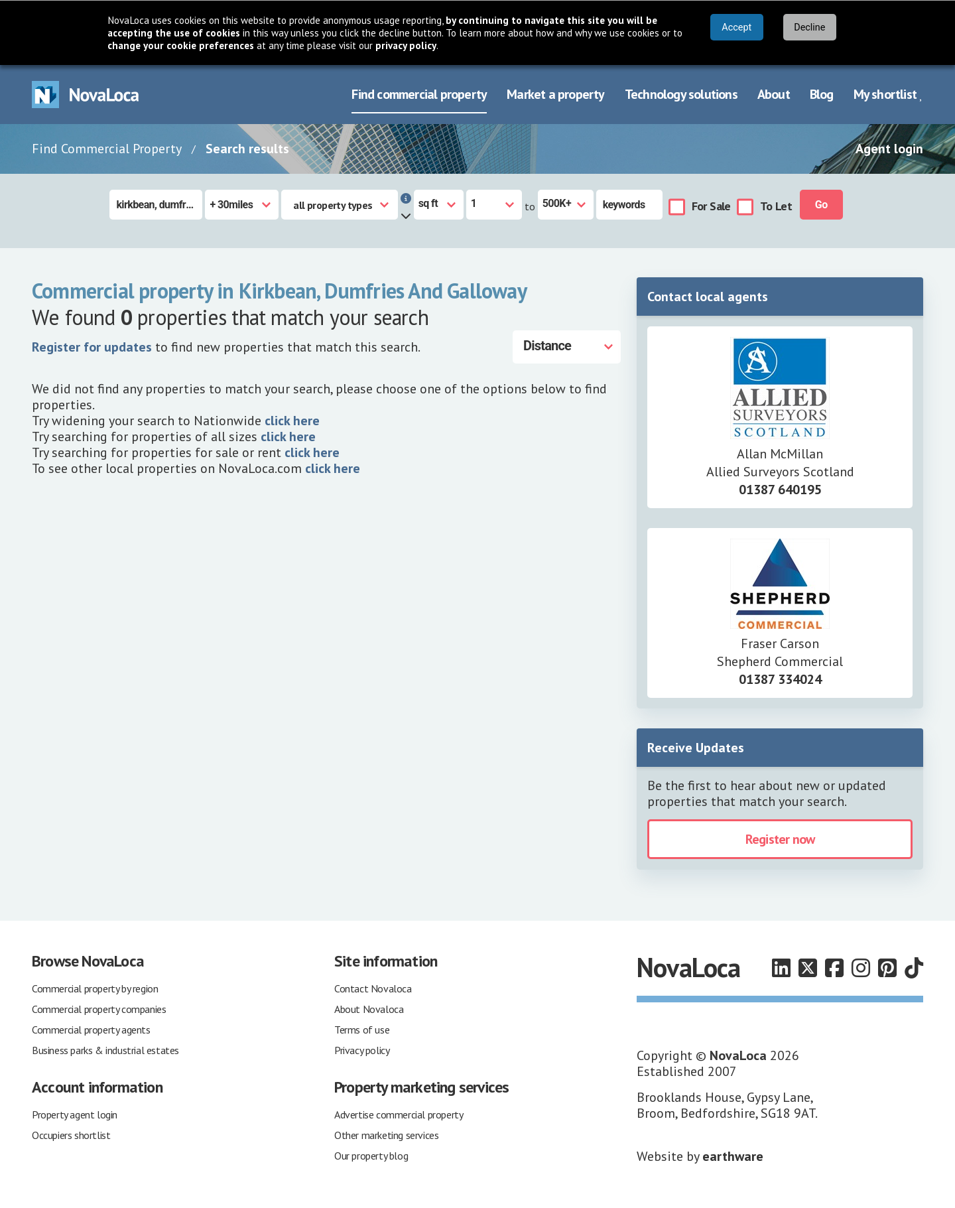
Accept (736, 27)
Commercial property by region (95, 988)
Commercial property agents (91, 1029)
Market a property (555, 94)
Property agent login (74, 1114)
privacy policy (405, 45)
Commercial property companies (99, 1009)
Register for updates (92, 347)
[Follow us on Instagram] (861, 967)
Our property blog (371, 1155)
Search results (247, 148)
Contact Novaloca (373, 988)
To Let (776, 206)
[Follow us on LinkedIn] (781, 967)
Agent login (889, 148)
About (773, 94)
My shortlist (888, 94)
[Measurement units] (439, 205)
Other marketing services (386, 1135)
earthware (732, 1156)
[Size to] (566, 205)
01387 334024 (780, 679)
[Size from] (494, 205)
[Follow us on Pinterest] (887, 967)
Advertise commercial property (398, 1114)
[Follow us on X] (807, 967)
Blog (822, 94)
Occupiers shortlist (71, 1135)
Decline (809, 27)
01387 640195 (780, 489)
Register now (779, 839)
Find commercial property (419, 94)
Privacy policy (361, 1050)
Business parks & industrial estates (105, 1050)
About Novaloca (368, 1009)
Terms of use (361, 1029)
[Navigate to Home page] (85, 94)
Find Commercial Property (107, 148)
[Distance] (567, 347)
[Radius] (242, 205)
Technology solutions (681, 94)
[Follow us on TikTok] (914, 967)
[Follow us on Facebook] (834, 967)
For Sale (711, 206)
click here (292, 420)
